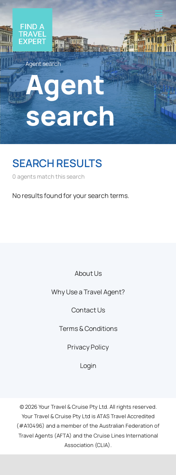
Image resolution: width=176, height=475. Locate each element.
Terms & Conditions (88, 328)
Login (88, 365)
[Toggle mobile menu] (159, 13)
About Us (88, 273)
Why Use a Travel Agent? (88, 291)
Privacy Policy (88, 347)
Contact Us (88, 309)
